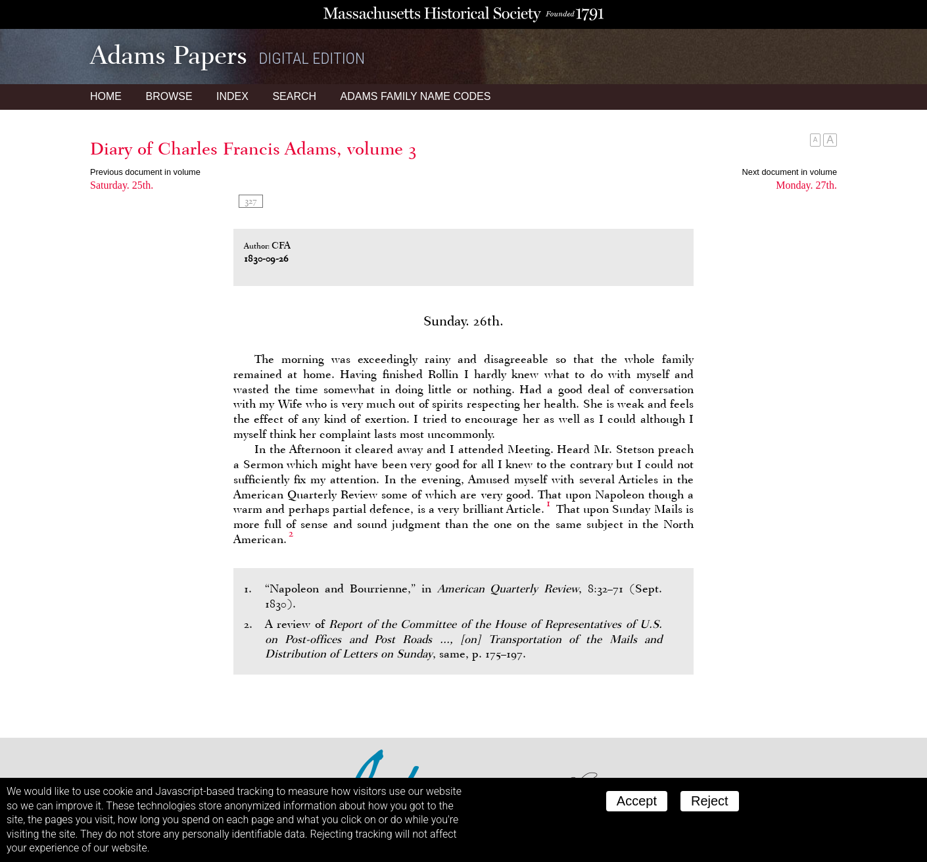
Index (232, 96)
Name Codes (416, 96)
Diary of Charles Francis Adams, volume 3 (253, 148)
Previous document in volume (145, 172)
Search (294, 96)
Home (106, 96)
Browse (168, 96)
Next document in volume (789, 172)
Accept (637, 801)
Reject (709, 801)
